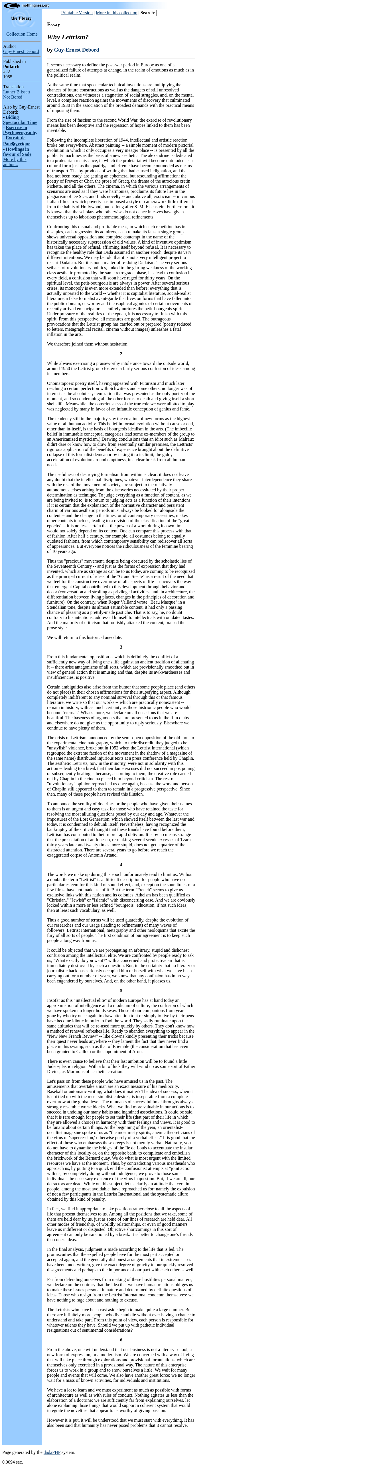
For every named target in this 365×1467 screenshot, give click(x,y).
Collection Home (22, 34)
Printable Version (77, 12)
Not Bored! (13, 97)
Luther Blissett (16, 91)
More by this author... (15, 162)
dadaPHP (52, 1452)
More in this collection (116, 12)
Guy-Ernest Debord (21, 51)
